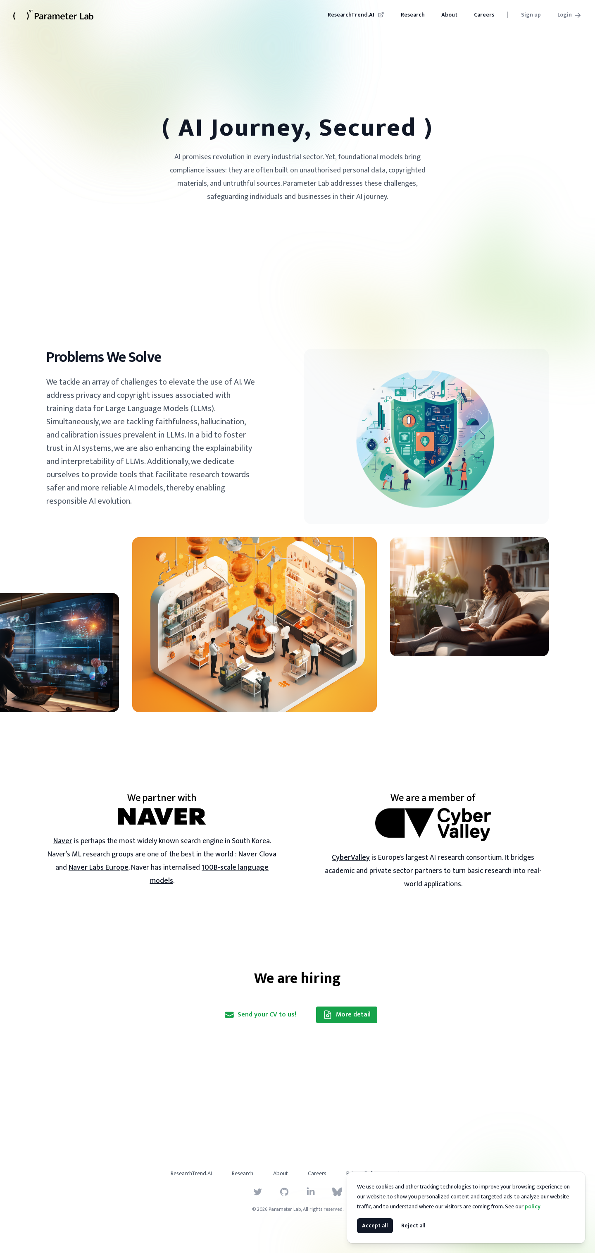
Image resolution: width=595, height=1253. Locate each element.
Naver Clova (257, 854)
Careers (484, 14)
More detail (347, 1014)
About (449, 14)
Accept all (375, 1225)
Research (413, 14)
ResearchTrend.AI (356, 14)
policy (532, 1206)
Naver (62, 841)
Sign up (531, 14)
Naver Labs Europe (99, 867)
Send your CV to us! (260, 1014)
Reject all (413, 1225)
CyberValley (351, 857)
